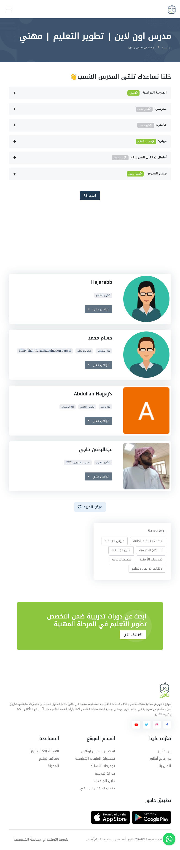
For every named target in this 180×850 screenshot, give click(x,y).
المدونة (53, 766)
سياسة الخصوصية (27, 839)
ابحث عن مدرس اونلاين (98, 751)
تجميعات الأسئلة (151, 559)
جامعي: (152, 125)
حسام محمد (100, 337)
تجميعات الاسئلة (103, 766)
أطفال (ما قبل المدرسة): (139, 157)
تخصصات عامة (121, 559)
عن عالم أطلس (160, 758)
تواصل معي (98, 309)
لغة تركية (105, 406)
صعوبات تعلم (84, 351)
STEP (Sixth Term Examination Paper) (45, 351)
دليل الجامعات (120, 550)
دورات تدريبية (105, 773)
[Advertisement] (86, 239)
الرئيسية (166, 47)
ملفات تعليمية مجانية (147, 541)
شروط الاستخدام (55, 839)
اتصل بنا (165, 766)
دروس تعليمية (114, 541)
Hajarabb (101, 282)
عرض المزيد (90, 507)
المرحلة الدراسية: (147, 93)
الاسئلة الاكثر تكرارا (44, 751)
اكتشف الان (133, 635)
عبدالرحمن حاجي (95, 449)
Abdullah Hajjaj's (93, 393)
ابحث (90, 195)
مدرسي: (151, 109)
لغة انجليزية (103, 351)
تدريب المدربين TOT (78, 462)
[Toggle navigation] (9, 9)
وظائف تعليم (49, 758)
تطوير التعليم (103, 295)
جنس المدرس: (147, 174)
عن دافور (164, 751)
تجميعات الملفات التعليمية (95, 758)
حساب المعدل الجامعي (97, 788)
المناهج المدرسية (150, 550)
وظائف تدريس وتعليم (147, 568)
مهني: (151, 141)
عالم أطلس (92, 840)
